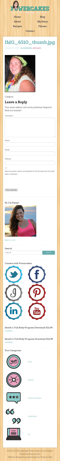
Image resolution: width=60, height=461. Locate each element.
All (29, 434)
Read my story (10, 240)
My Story (42, 22)
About (17, 22)
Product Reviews (34, 398)
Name (7, 140)
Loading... (9, 331)
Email (7, 150)
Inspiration (32, 416)
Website (8, 159)
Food (30, 362)
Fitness (42, 26)
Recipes (17, 26)
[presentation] (23, 182)
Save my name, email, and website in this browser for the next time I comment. (30, 172)
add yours (37, 48)
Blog (42, 17)
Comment (9, 116)
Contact (30, 31)
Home (17, 17)
